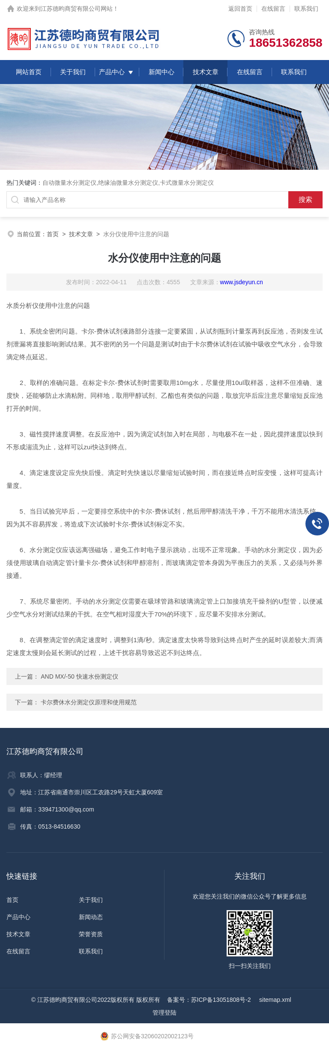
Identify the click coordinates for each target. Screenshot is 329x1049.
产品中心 (112, 71)
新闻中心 (161, 71)
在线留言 (273, 8)
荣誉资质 (91, 934)
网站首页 (29, 71)
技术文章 (205, 71)
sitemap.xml (275, 999)
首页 (53, 234)
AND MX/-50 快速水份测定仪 (78, 676)
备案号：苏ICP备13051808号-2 (210, 999)
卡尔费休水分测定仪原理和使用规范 (89, 702)
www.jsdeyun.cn (241, 282)
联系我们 (306, 8)
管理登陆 (164, 1012)
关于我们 (73, 71)
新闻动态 (91, 917)
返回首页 (240, 8)
